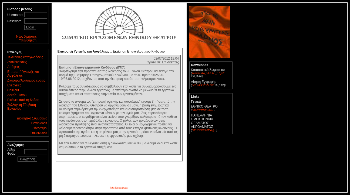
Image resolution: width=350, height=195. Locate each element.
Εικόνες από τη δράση (23, 100)
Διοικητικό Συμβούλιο (32, 118)
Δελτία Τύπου (16, 95)
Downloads (39, 123)
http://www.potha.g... (204, 130)
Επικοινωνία (38, 133)
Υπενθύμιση (27, 40)
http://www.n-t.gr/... (203, 109)
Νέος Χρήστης (26, 36)
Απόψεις (13, 67)
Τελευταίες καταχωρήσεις (25, 57)
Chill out (13, 90)
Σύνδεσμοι (39, 128)
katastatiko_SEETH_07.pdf (208, 73)
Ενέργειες (14, 85)
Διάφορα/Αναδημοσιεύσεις (26, 80)
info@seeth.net (119, 187)
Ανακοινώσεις (17, 62)
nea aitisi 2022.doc (203, 85)
